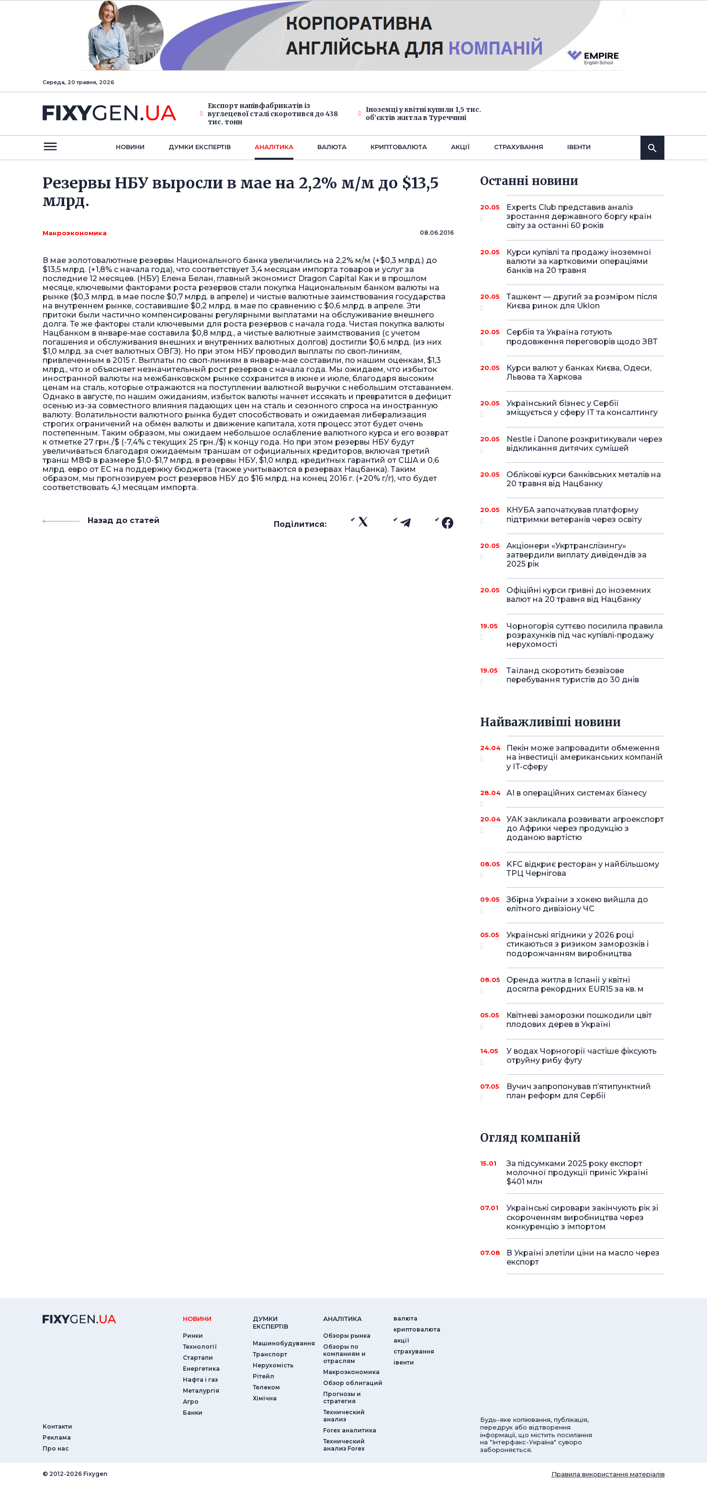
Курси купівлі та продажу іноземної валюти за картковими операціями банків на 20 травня (578, 261)
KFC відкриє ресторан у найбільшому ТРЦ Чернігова (582, 869)
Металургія (201, 1390)
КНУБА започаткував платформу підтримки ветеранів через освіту (574, 515)
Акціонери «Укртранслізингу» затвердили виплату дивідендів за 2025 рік (576, 554)
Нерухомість (273, 1365)
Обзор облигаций (352, 1383)
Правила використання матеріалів (608, 1474)
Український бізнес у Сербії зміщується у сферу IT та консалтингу (582, 408)
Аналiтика (274, 147)
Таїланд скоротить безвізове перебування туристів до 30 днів (572, 676)
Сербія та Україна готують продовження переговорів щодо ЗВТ (582, 337)
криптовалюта (398, 147)
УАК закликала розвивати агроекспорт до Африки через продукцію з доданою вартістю (585, 828)
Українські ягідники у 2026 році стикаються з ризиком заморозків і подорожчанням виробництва (577, 944)
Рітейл (263, 1376)
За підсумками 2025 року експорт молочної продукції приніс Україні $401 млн (577, 1172)
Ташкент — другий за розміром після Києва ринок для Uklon (581, 302)
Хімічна (265, 1398)
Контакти (57, 1426)
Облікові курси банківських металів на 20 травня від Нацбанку (583, 479)
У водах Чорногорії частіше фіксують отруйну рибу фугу (581, 1056)
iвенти (579, 147)
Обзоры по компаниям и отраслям (344, 1354)
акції (460, 147)
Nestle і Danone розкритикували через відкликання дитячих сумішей (584, 444)
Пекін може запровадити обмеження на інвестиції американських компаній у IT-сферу (584, 757)
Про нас (56, 1448)
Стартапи (198, 1357)
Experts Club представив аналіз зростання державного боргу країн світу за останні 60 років (579, 216)
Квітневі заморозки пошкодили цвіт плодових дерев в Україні (579, 1020)
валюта (332, 147)
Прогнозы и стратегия (342, 1397)
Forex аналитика (349, 1430)
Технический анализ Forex (344, 1445)
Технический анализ (344, 1416)
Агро (191, 1401)
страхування (518, 147)
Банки (192, 1412)
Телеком (266, 1387)
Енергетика (201, 1368)
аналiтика (342, 1318)
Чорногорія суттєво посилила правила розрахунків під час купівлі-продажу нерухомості (584, 635)
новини (130, 147)
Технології (200, 1346)
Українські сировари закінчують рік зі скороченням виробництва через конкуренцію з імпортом (582, 1217)
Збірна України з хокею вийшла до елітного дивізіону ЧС (577, 905)
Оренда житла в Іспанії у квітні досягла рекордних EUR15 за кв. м (575, 985)
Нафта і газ (200, 1379)
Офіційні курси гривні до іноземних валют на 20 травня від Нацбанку (578, 595)
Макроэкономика (75, 233)
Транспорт (270, 1354)
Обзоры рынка (346, 1335)
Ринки (193, 1335)
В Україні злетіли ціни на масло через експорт (583, 1257)
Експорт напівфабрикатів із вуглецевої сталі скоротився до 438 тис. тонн (269, 114)
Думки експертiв (199, 147)
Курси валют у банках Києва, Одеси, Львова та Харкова (578, 372)
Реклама (57, 1437)
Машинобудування (284, 1343)
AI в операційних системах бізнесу (576, 796)
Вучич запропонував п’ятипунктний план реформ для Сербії (578, 1092)
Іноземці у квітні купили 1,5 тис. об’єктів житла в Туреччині (420, 114)
